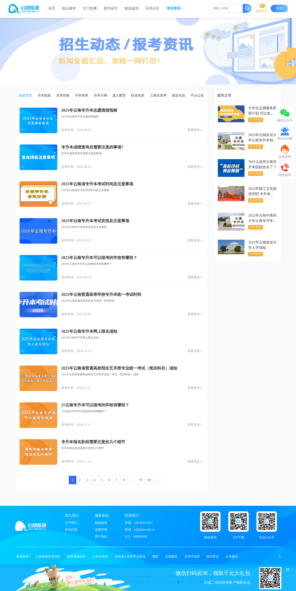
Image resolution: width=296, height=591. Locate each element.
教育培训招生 (76, 556)
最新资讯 (25, 95)
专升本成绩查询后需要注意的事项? (92, 147)
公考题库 (231, 556)
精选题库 (132, 8)
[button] (279, 556)
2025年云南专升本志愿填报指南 (89, 110)
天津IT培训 (192, 556)
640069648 (140, 536)
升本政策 (44, 95)
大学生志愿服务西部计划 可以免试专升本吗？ (262, 113)
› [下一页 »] (157, 480)
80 (149, 480)
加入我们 (72, 515)
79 (140, 480)
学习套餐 (90, 8)
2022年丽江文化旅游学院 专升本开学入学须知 (262, 194)
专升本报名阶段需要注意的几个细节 (93, 442)
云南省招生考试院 (48, 556)
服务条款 (102, 515)
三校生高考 (158, 95)
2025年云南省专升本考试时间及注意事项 (97, 184)
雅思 (155, 556)
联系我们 (132, 515)
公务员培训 (100, 556)
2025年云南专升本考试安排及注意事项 (95, 221)
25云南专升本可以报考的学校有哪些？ (95, 405)
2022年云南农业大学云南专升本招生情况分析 (262, 140)
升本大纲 (100, 95)
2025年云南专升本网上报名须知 (89, 331)
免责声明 (101, 529)
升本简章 (81, 95)
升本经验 (63, 95)
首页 (51, 8)
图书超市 (111, 8)
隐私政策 (101, 522)
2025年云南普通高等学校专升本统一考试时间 (101, 294)
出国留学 (171, 556)
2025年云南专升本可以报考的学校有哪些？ (99, 257)
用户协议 (101, 536)
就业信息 (178, 95)
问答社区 (152, 8)
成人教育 (119, 95)
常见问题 (71, 529)
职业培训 (137, 95)
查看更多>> (195, 130)
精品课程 (69, 8)
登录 (279, 8)
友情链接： (24, 556)
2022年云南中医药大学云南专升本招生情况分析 (262, 220)
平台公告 (197, 95)
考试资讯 (173, 8)
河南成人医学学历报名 (130, 556)
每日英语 (212, 556)
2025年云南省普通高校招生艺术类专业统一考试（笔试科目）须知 (119, 368)
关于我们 (71, 522)
